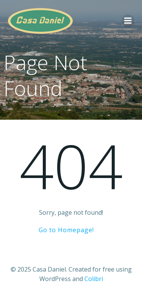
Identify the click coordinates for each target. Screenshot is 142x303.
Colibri (93, 279)
